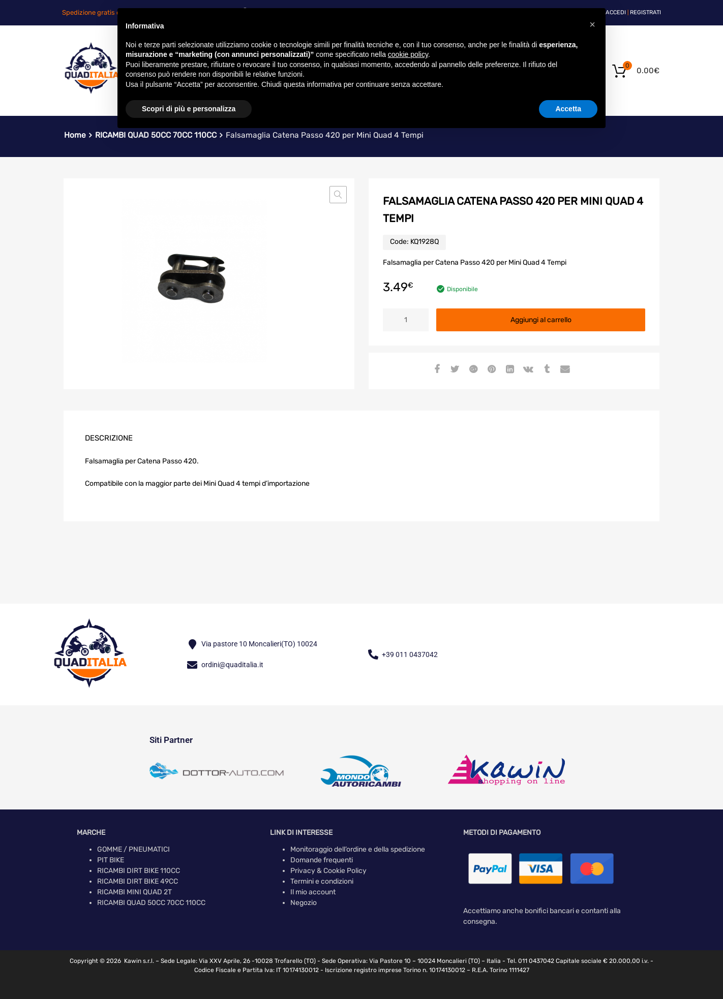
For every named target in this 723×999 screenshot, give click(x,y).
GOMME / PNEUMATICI (133, 849)
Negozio (303, 902)
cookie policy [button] (408, 54)
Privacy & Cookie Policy (328, 870)
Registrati (645, 12)
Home (75, 135)
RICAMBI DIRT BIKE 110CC (138, 870)
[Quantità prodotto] (405, 319)
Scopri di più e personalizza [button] (188, 109)
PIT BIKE (110, 860)
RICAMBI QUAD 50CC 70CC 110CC (151, 902)
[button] (338, 194)
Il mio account (313, 892)
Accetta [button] (568, 109)
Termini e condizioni (321, 881)
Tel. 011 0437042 (530, 960)
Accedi (616, 12)
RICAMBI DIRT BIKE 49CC (137, 881)
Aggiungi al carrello (540, 320)
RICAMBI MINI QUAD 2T (134, 892)
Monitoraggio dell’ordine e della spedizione (357, 849)
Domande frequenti (321, 860)
